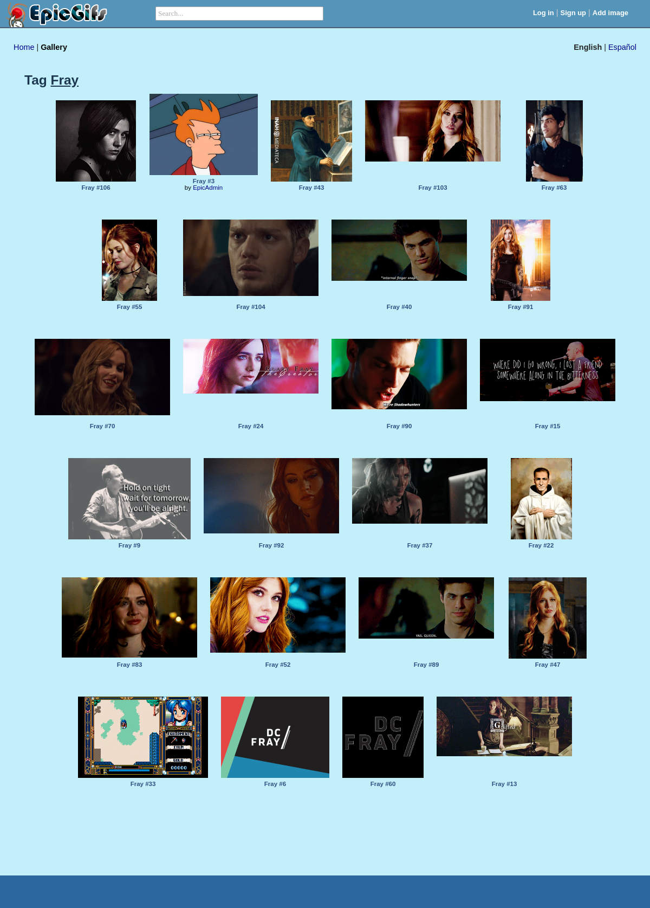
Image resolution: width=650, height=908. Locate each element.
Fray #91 (521, 307)
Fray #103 (432, 187)
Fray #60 (383, 784)
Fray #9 (129, 545)
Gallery (54, 47)
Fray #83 (129, 664)
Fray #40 (399, 307)
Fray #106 (95, 187)
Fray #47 (548, 664)
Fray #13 (504, 784)
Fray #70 (102, 426)
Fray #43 (311, 187)
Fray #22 (541, 545)
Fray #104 (250, 307)
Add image (610, 13)
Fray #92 (271, 545)
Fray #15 (548, 426)
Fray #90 (399, 426)
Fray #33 (143, 784)
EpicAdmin (208, 187)
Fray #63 (554, 187)
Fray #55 (129, 307)
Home (24, 47)
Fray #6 (275, 784)
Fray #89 (426, 664)
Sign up (574, 13)
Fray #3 (203, 181)
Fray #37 (420, 545)
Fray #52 (278, 664)
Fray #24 (251, 426)
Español (622, 47)
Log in (543, 13)
